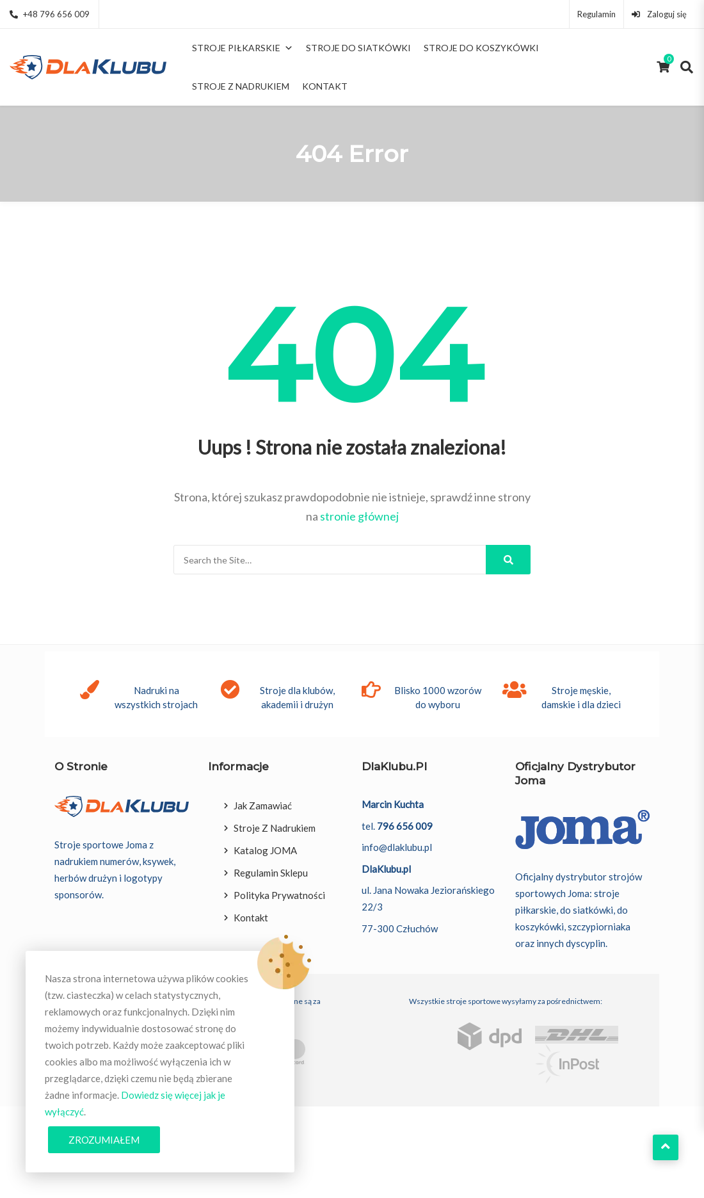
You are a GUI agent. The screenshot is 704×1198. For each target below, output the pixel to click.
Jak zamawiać (263, 805)
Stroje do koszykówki (481, 47)
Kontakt (325, 86)
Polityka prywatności (279, 895)
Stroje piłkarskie (242, 47)
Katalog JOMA (265, 850)
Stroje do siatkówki (358, 47)
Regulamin (596, 14)
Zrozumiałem (104, 1139)
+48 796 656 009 (50, 14)
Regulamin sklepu (271, 872)
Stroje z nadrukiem (240, 86)
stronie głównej (359, 516)
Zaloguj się (659, 14)
